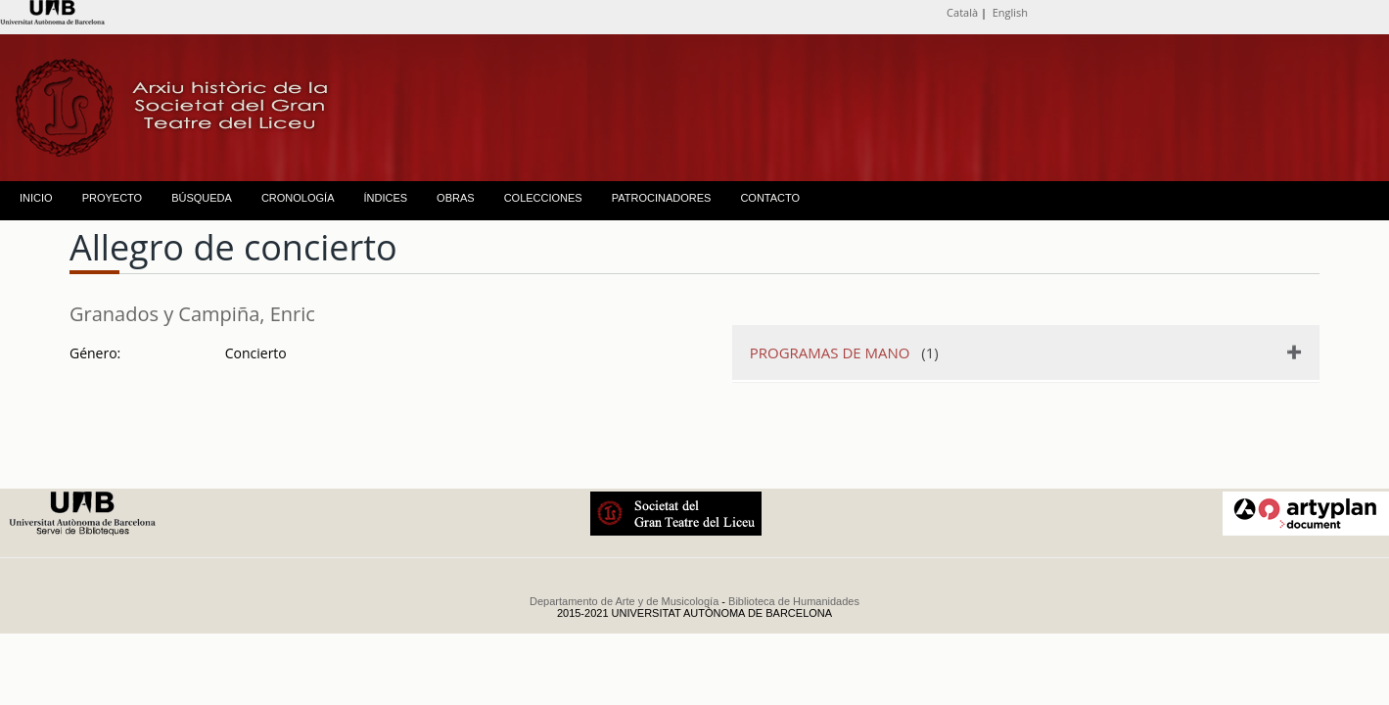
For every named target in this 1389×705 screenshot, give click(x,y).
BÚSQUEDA (201, 198)
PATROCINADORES (662, 198)
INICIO (36, 198)
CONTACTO (770, 198)
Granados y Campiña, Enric (192, 314)
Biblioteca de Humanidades (793, 601)
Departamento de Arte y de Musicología (624, 601)
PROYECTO (112, 198)
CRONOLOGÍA (298, 198)
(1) (844, 352)
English (1010, 12)
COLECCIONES (543, 198)
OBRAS (456, 198)
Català (962, 12)
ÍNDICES (385, 198)
